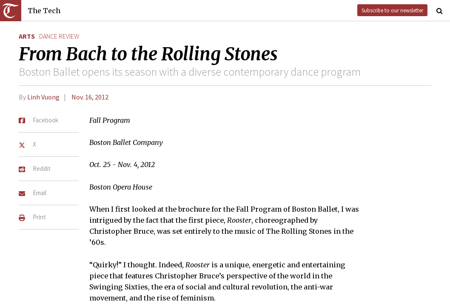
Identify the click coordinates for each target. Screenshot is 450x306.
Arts (27, 36)
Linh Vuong (43, 97)
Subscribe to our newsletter (392, 10)
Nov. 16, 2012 (89, 97)
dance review (59, 36)
